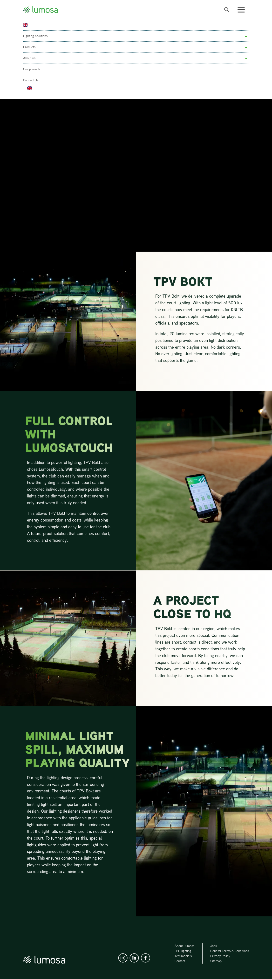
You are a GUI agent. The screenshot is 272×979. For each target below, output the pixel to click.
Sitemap (216, 961)
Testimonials (183, 956)
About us (29, 58)
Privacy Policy (220, 956)
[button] (246, 36)
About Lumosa (185, 946)
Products (29, 47)
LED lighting (183, 951)
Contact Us (30, 80)
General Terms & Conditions (229, 951)
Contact (180, 961)
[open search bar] (227, 10)
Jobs (213, 946)
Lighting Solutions (35, 36)
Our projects (31, 69)
